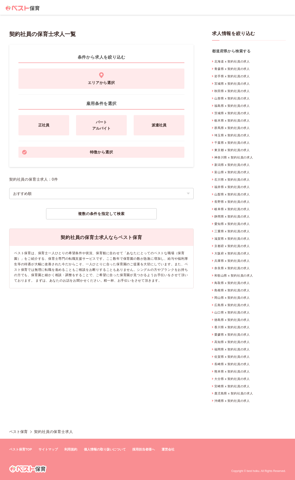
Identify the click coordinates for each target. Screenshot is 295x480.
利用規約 (70, 449)
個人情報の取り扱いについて (105, 449)
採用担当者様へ (143, 449)
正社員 (43, 125)
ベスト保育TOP (20, 449)
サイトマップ (48, 449)
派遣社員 (159, 125)
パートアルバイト (101, 125)
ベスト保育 (18, 432)
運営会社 (168, 449)
